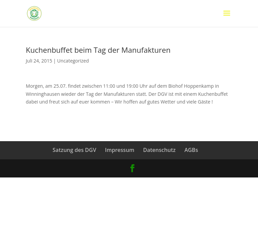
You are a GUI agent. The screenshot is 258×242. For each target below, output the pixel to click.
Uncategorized (73, 60)
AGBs (191, 150)
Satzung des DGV (74, 150)
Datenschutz (159, 150)
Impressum (119, 150)
